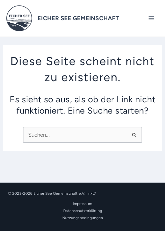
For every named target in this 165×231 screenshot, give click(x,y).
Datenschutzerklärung (82, 211)
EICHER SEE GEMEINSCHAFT (78, 18)
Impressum (82, 203)
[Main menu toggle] (151, 18)
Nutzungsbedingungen (82, 218)
